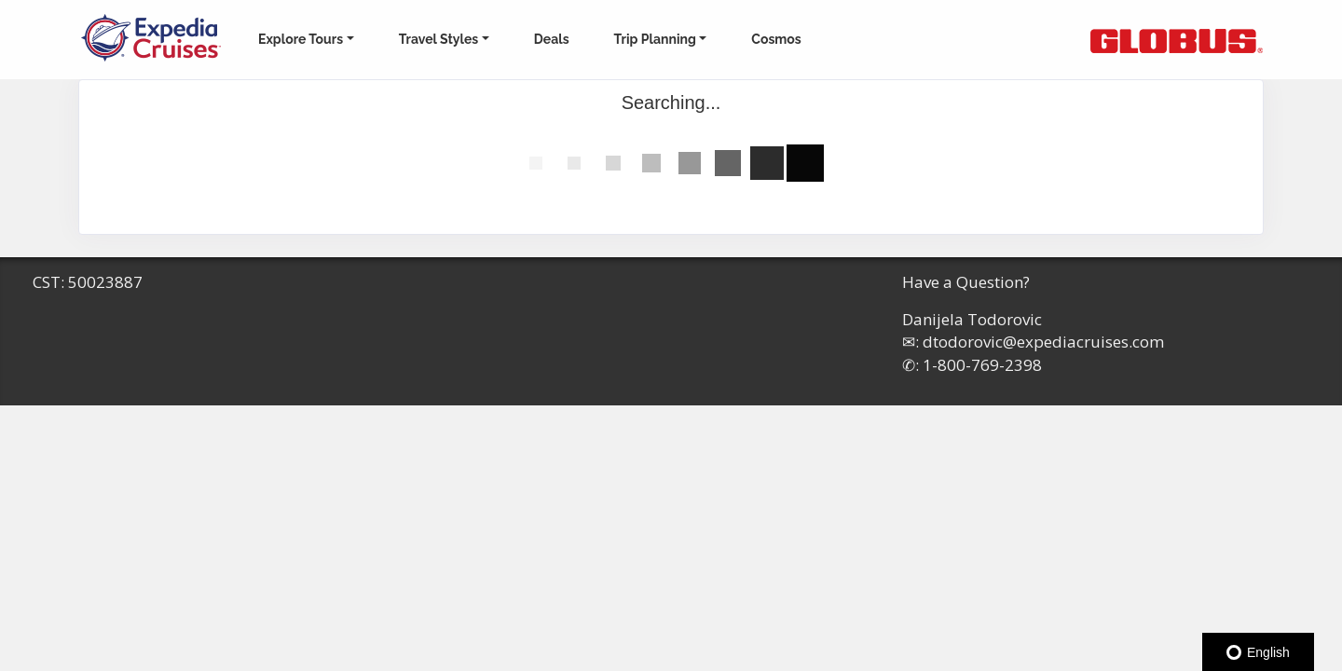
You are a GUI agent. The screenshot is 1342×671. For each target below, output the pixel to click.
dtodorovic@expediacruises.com (1043, 341)
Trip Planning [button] (655, 39)
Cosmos (776, 39)
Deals (551, 39)
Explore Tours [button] (300, 39)
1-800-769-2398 (982, 365)
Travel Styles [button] (439, 39)
